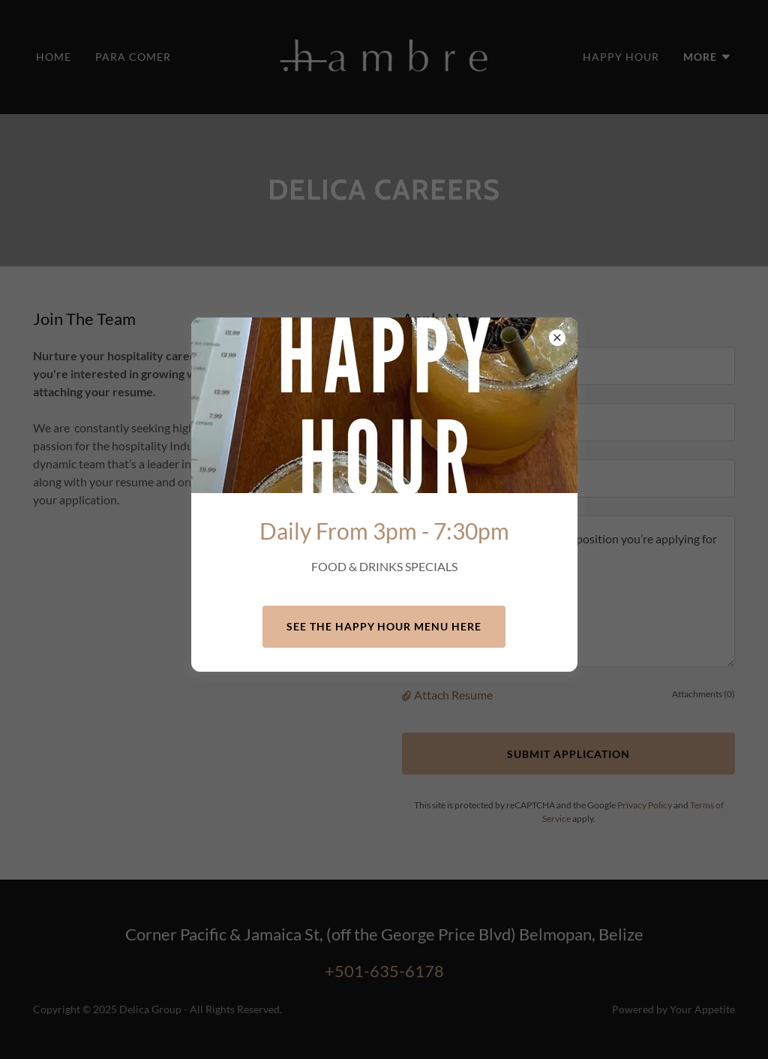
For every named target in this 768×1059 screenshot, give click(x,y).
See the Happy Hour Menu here (384, 626)
